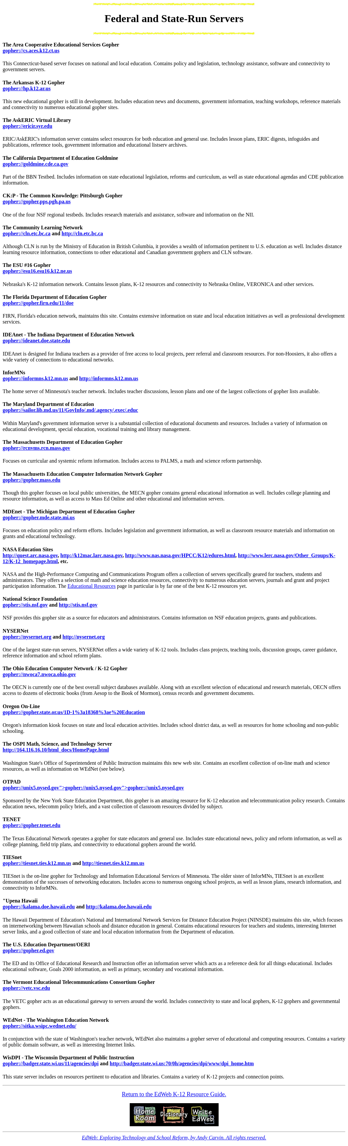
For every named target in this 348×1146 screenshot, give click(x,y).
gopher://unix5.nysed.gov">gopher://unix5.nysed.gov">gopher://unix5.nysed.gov (93, 787)
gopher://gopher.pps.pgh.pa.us (37, 201)
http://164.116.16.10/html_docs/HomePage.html (56, 750)
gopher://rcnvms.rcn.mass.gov (36, 448)
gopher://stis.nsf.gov (25, 605)
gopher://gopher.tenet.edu (31, 825)
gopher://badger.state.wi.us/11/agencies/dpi (50, 1063)
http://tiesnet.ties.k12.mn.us (113, 863)
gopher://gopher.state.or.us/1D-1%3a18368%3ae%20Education (74, 712)
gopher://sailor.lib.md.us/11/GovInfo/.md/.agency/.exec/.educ (70, 410)
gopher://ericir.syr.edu (27, 126)
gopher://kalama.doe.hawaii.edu (39, 906)
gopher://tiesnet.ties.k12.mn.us (37, 863)
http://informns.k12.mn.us (108, 378)
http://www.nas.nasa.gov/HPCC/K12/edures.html (180, 555)
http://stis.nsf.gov (78, 605)
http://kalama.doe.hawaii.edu (119, 906)
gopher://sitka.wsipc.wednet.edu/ (39, 1026)
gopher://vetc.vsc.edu (26, 988)
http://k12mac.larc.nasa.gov (91, 555)
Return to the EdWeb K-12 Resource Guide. (174, 1094)
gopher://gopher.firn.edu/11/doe (38, 303)
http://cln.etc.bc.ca (82, 233)
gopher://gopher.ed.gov (28, 950)
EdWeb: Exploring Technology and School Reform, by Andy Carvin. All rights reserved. (174, 1137)
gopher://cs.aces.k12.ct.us (31, 50)
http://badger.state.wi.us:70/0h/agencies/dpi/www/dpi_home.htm (182, 1063)
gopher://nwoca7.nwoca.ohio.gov (39, 674)
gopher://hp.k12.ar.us (27, 88)
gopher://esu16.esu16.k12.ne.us (37, 271)
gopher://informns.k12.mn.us (35, 378)
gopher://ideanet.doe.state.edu (36, 340)
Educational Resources (91, 586)
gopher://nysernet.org (27, 637)
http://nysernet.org (84, 637)
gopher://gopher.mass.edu (31, 480)
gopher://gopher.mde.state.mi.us (39, 517)
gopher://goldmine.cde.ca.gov (35, 164)
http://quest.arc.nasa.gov (30, 555)
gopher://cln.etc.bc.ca (26, 233)
